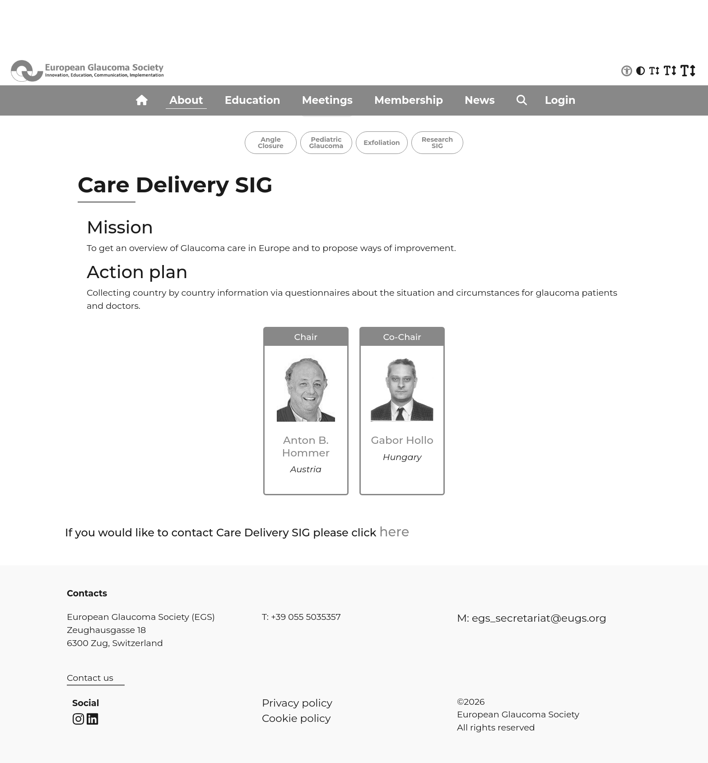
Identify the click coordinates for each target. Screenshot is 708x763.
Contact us (90, 677)
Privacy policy (297, 703)
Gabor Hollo (402, 440)
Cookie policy (296, 718)
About (186, 100)
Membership (408, 100)
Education (252, 100)
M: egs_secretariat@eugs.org (531, 618)
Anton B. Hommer (306, 446)
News (480, 100)
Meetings (327, 100)
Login (560, 100)
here (394, 532)
